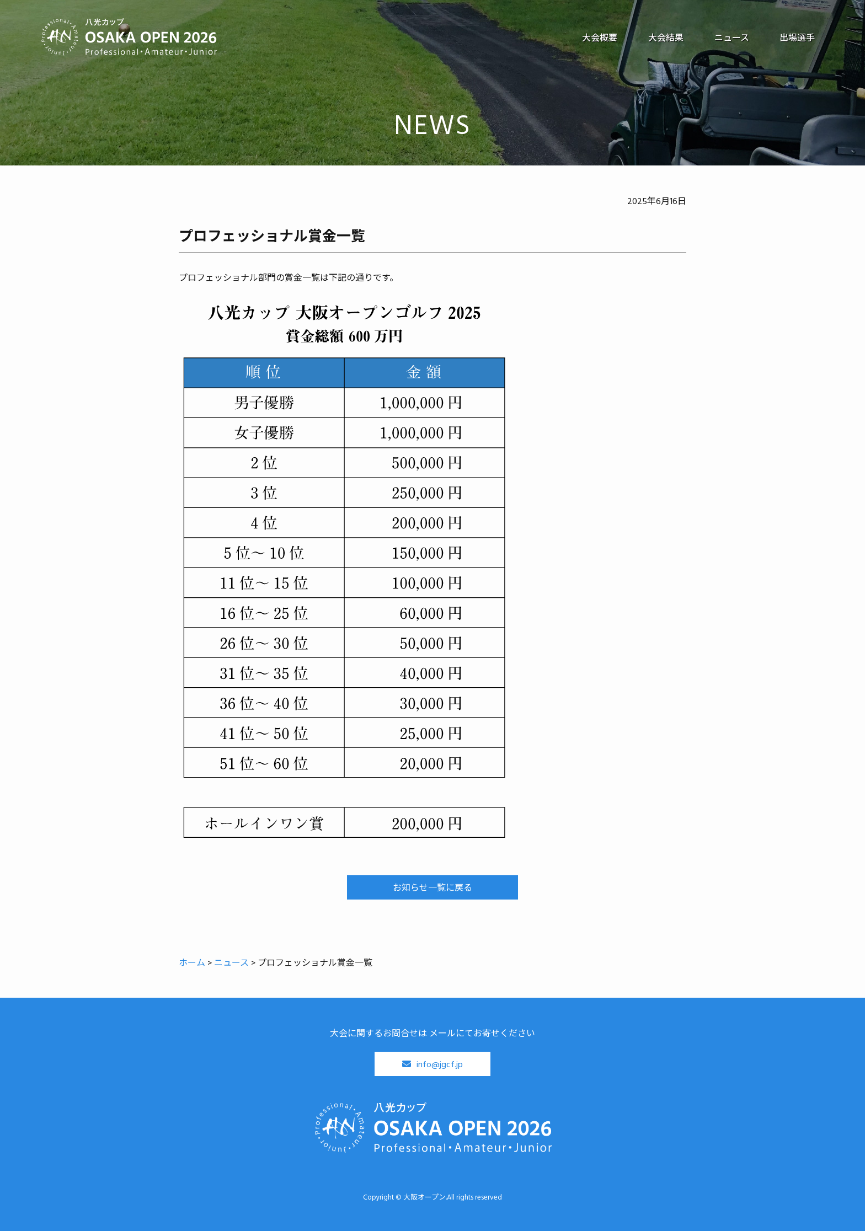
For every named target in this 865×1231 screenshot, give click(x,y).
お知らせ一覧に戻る (432, 887)
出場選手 (797, 37)
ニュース (731, 37)
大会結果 (665, 37)
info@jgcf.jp (440, 1064)
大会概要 (599, 37)
